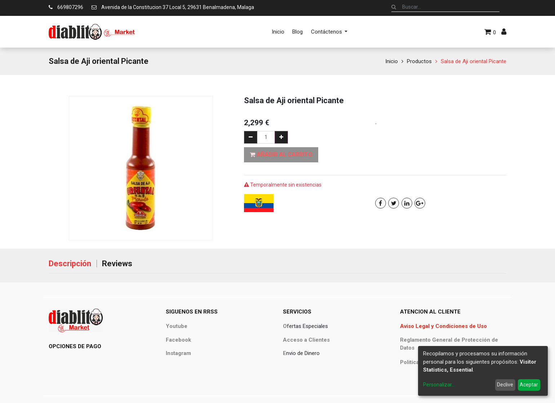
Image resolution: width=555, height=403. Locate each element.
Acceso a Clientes (306, 340)
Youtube (176, 326)
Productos (419, 61)
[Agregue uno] (281, 137)
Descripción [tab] (70, 263)
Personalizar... (439, 384)
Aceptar (529, 384)
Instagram (178, 353)
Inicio (391, 61)
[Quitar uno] (250, 137)
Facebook (178, 340)
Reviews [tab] (117, 263)
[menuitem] (278, 32)
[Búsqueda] (393, 7)
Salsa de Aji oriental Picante (473, 61)
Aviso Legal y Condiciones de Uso (443, 326)
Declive (505, 384)
